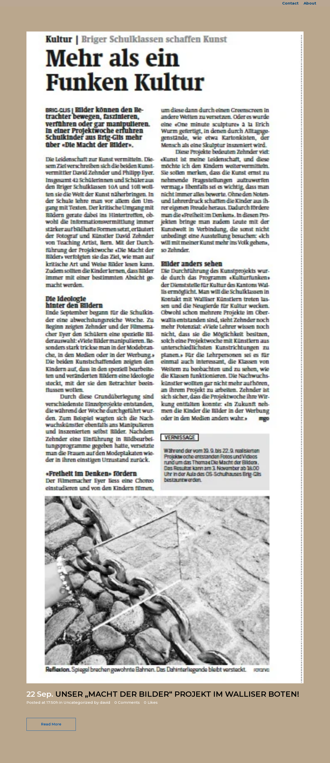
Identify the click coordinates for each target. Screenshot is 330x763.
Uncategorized (78, 702)
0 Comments (127, 702)
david (105, 702)
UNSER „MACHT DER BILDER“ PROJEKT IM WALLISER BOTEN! (177, 694)
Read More (51, 724)
